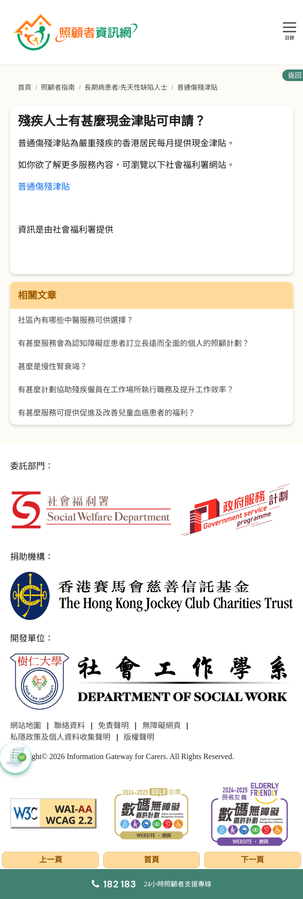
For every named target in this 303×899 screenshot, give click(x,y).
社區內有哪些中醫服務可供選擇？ (76, 320)
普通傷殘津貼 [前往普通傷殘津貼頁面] (197, 87)
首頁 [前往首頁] (24, 87)
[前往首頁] (76, 32)
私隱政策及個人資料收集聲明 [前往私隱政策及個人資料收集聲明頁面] (60, 737)
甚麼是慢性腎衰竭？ (52, 366)
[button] (15, 757)
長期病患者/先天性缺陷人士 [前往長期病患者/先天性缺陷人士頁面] (125, 87)
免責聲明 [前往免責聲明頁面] (113, 725)
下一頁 (252, 860)
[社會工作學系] (151, 682)
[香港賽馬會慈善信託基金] (151, 595)
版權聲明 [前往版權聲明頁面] (139, 737)
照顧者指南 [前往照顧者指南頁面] (58, 87)
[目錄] (289, 28)
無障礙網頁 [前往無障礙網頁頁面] (161, 725)
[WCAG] (53, 812)
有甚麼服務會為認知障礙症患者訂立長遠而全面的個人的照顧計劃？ (133, 343)
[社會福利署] (91, 509)
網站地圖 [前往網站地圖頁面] (25, 725)
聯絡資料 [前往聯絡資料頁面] (69, 725)
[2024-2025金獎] (151, 812)
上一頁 (50, 860)
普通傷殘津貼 (44, 187)
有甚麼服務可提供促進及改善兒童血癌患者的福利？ (106, 413)
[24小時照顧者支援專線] (151, 884)
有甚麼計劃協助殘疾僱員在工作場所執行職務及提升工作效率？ (126, 390)
